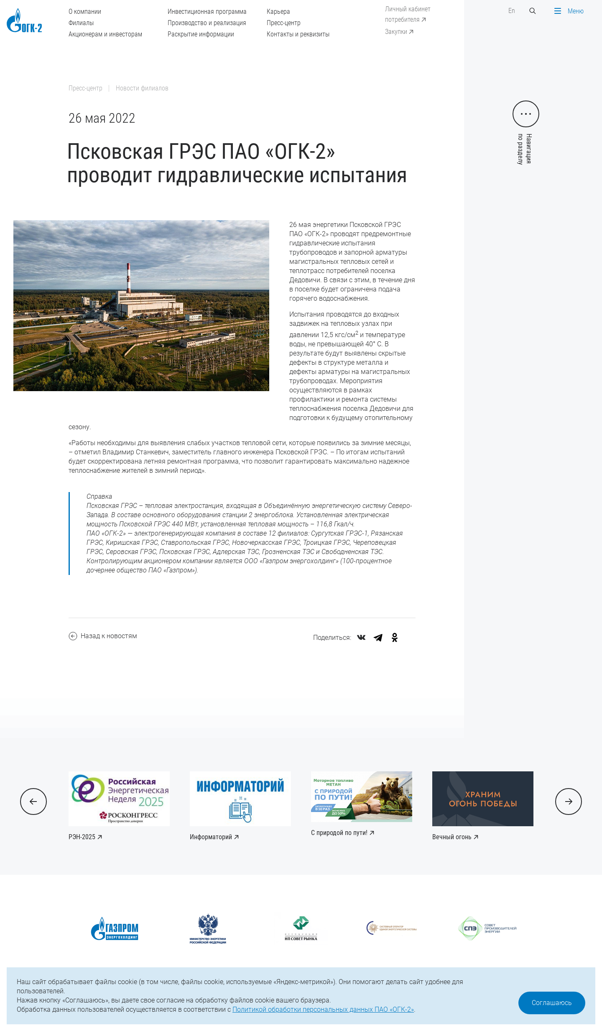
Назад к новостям (103, 636)
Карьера (278, 11)
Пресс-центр (284, 23)
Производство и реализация (207, 23)
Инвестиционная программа (207, 11)
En (511, 11)
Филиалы (81, 23)
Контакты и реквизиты (298, 34)
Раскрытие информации (201, 34)
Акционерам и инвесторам (105, 34)
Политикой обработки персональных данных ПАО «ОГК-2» (323, 1009)
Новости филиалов (142, 88)
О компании (85, 11)
